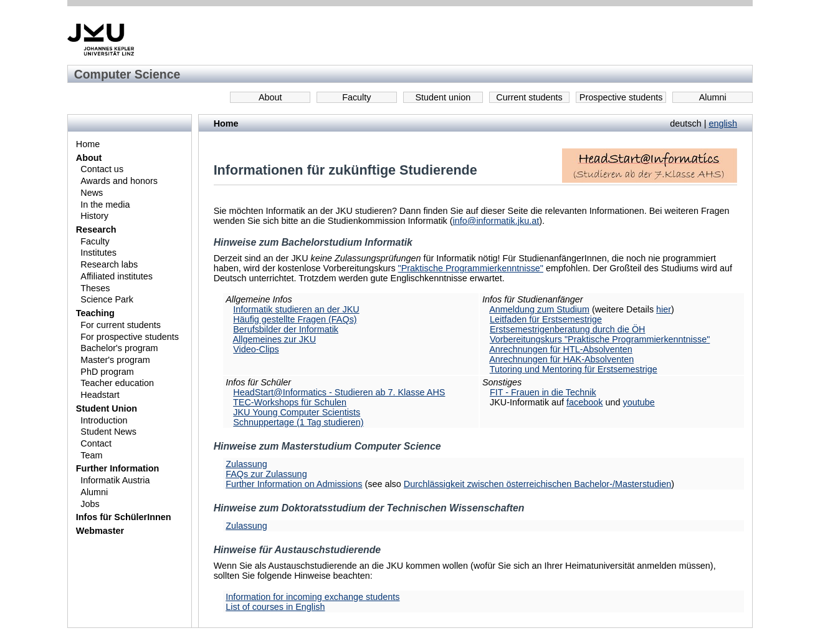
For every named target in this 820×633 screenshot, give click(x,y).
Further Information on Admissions (294, 484)
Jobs (89, 504)
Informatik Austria (115, 480)
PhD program (107, 372)
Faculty (356, 97)
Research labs (109, 264)
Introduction (103, 420)
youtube (639, 402)
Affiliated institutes (116, 276)
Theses (95, 288)
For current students (120, 325)
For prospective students (129, 337)
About (270, 97)
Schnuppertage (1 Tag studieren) (298, 422)
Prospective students (621, 97)
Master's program (115, 360)
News (91, 193)
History (94, 216)
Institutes (98, 253)
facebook (584, 402)
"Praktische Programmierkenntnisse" (470, 268)
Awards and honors (119, 181)
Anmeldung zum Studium (539, 309)
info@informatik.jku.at (496, 221)
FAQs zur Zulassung (266, 474)
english (722, 123)
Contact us (101, 169)
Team (91, 455)
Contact (96, 443)
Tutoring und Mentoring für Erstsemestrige (573, 369)
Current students (529, 97)
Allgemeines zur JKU (274, 339)
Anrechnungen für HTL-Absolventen (560, 349)
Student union (443, 97)
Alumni (713, 97)
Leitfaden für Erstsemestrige (546, 319)
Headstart (99, 395)
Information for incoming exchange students (312, 597)
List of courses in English (275, 607)
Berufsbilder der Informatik (285, 329)
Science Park (106, 299)
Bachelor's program (119, 348)
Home (88, 144)
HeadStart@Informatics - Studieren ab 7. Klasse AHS (339, 392)
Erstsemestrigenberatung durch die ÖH (568, 329)
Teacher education (117, 383)
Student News (108, 432)
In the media (105, 205)
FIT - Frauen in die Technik (543, 392)
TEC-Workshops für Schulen (289, 402)
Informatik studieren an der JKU (296, 309)
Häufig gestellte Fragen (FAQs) (294, 319)
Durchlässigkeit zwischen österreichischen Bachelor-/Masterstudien (538, 484)
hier (663, 309)
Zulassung (246, 464)
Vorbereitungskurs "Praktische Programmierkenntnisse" (600, 339)
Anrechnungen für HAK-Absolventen (561, 359)
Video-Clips (256, 349)
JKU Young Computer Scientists (296, 412)
